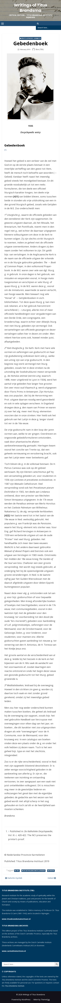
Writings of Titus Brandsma (30, 7)
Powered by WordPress (21, 999)
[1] (5, 150)
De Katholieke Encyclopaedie (34, 870)
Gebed (51, 878)
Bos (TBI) (40, 49)
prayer (51, 870)
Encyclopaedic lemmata (31, 38)
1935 (17, 870)
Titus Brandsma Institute (14, 986)
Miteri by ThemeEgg (41, 999)
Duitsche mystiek (14, 878)
